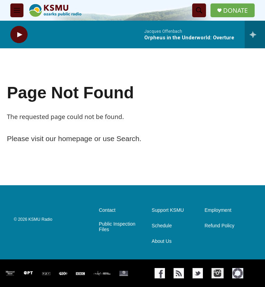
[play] (18, 35)
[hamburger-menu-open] (16, 10)
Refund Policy (219, 225)
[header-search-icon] (199, 10)
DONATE (235, 10)
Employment (218, 210)
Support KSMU (168, 210)
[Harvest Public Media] (123, 273)
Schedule (162, 225)
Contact (107, 210)
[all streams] (255, 34)
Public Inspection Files (117, 226)
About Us (162, 241)
